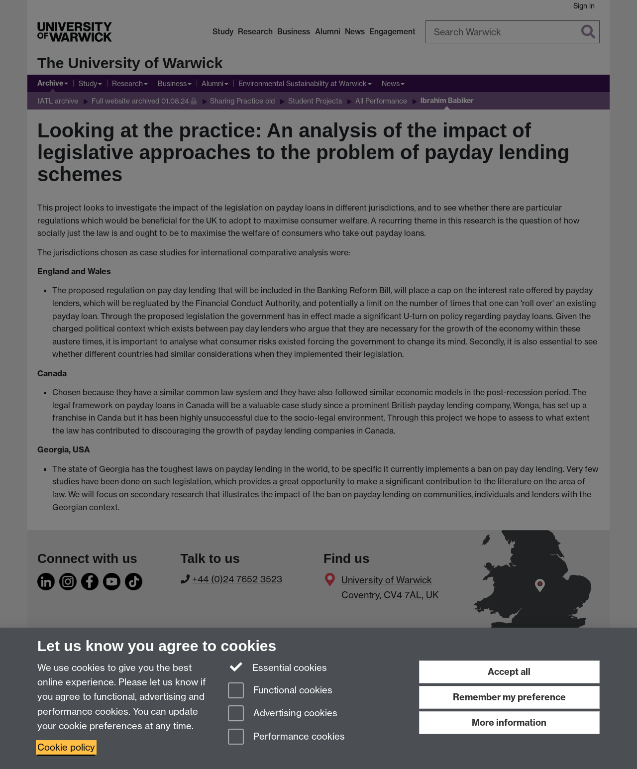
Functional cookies (280, 691)
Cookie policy (66, 747)
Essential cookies (277, 666)
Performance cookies (286, 737)
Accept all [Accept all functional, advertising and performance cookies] (509, 671)
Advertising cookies (282, 714)
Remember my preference (509, 697)
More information (509, 722)
